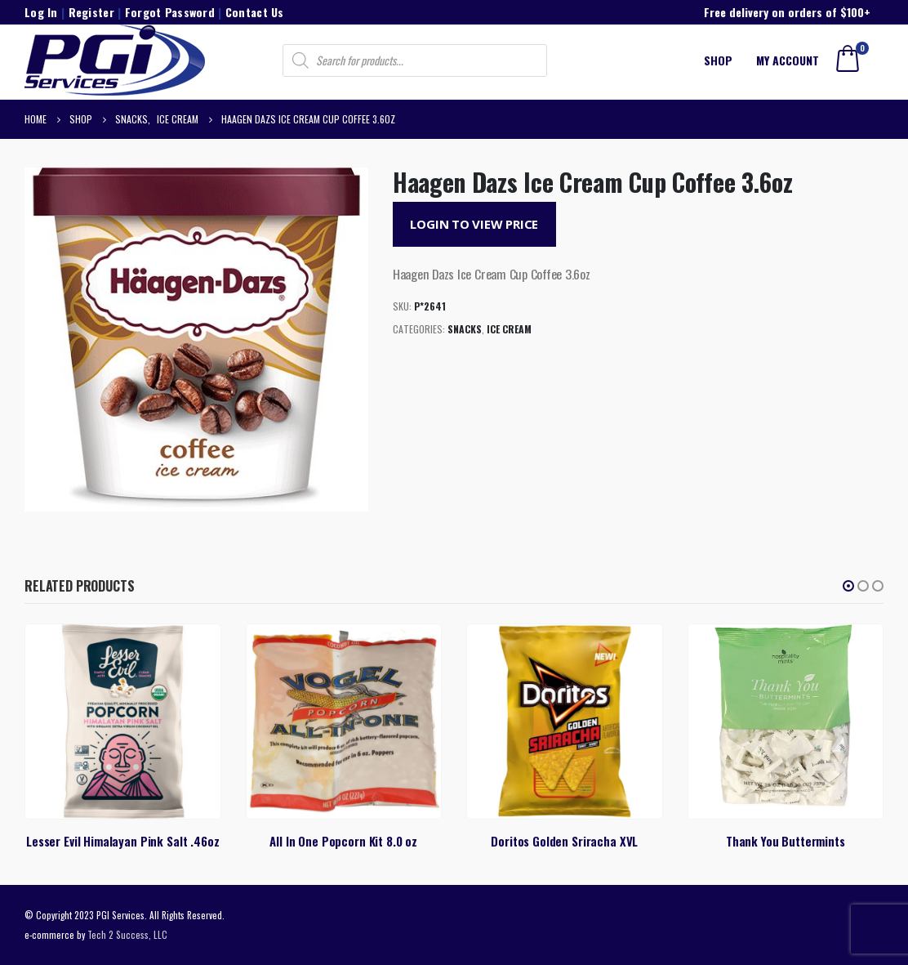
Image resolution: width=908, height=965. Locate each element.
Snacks (464, 329)
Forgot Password (170, 11)
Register (91, 11)
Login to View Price (474, 224)
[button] (848, 586)
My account (787, 60)
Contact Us (254, 11)
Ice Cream (509, 329)
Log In (41, 11)
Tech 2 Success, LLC (127, 934)
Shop (718, 60)
